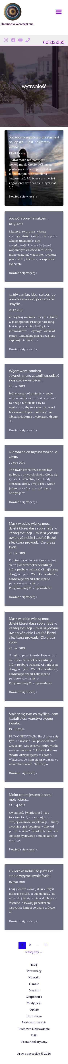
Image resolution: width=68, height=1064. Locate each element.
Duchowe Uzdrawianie (34, 1029)
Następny (34, 952)
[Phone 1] (27, 40)
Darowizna (34, 1016)
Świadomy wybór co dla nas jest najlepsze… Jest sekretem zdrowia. (34, 142)
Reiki (34, 1035)
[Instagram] (6, 40)
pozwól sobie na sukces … (29, 218)
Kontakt (34, 977)
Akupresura (34, 996)
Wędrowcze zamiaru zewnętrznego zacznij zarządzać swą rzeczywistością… (34, 375)
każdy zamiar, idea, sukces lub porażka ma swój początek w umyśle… (32, 299)
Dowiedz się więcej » (23, 196)
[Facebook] (13, 40)
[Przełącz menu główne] (58, 12)
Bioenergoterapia (34, 1022)
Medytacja (34, 1003)
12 (45, 945)
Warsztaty (34, 971)
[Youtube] (20, 40)
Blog (34, 964)
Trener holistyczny (34, 1041)
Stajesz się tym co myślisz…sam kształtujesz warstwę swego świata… (33, 718)
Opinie (34, 1009)
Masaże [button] (34, 990)
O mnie (34, 984)
